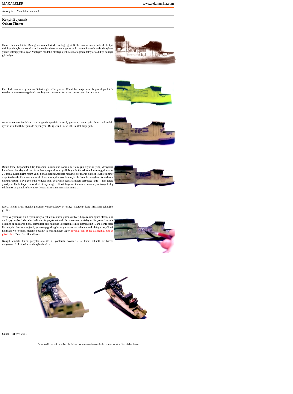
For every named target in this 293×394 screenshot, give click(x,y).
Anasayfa (9, 11)
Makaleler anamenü (28, 11)
